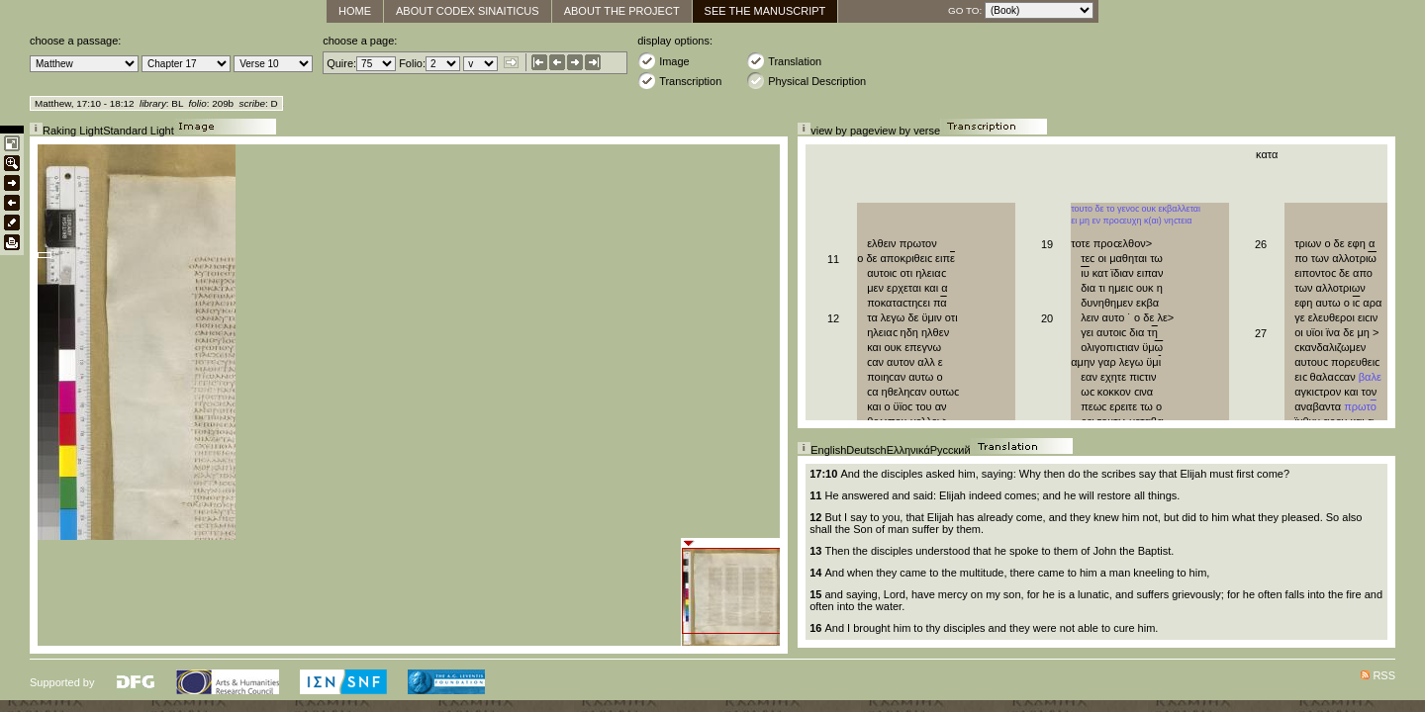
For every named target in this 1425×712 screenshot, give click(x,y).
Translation (783, 60)
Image (663, 60)
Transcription (679, 80)
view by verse (907, 130)
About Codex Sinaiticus (467, 11)
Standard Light (138, 130)
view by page (842, 130)
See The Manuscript (765, 11)
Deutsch (866, 450)
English (828, 450)
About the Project (622, 11)
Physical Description (806, 80)
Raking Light (73, 130)
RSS (1384, 675)
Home (354, 11)
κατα (1267, 154)
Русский (950, 450)
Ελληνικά (908, 450)
